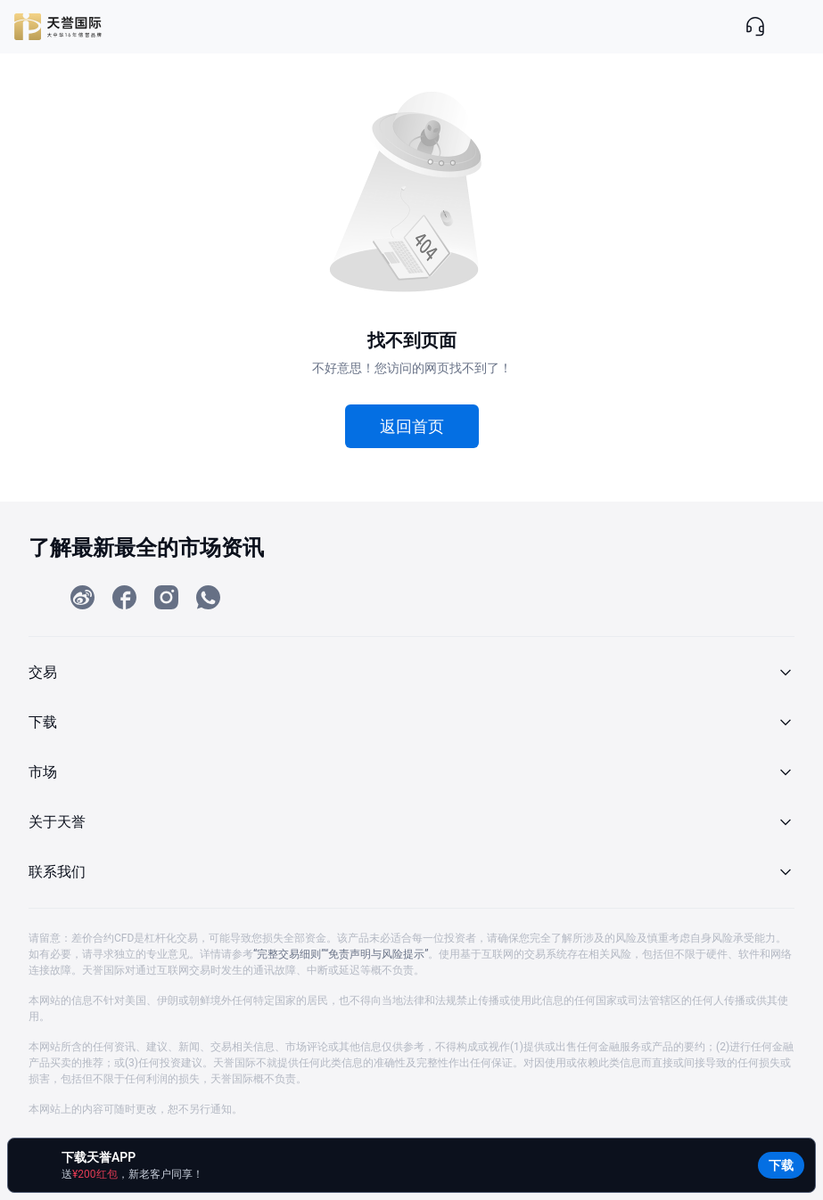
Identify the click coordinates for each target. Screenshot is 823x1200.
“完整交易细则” (289, 954)
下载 (781, 1165)
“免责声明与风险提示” (377, 954)
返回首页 (412, 426)
